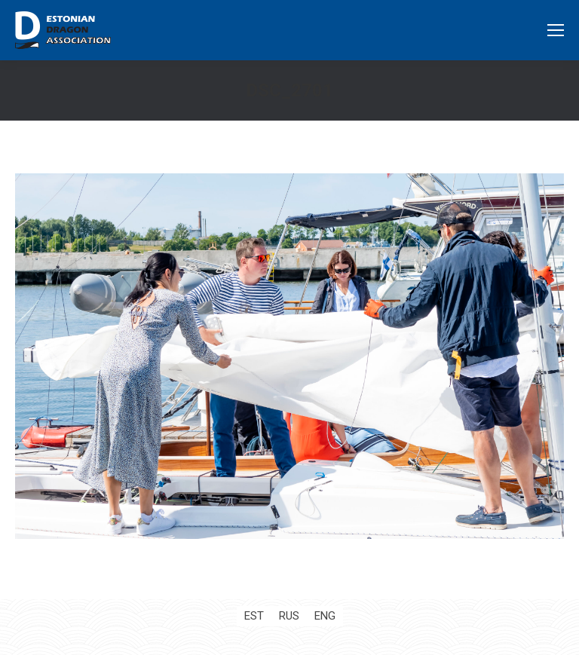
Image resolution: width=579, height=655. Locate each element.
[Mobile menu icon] (555, 30)
